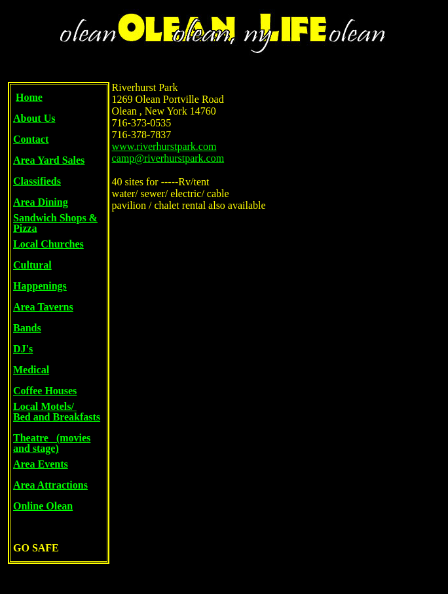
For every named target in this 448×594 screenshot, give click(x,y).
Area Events (40, 464)
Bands (27, 327)
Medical (31, 369)
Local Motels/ (45, 406)
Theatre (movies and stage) (51, 443)
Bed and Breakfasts (56, 416)
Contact (30, 139)
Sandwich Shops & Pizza (55, 223)
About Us (34, 118)
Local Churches (48, 244)
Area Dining (40, 202)
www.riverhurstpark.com (164, 146)
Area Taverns (43, 306)
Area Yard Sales (48, 160)
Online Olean (43, 505)
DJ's (23, 348)
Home (29, 97)
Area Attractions (50, 485)
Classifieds (37, 181)
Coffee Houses (45, 390)
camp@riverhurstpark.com (168, 158)
